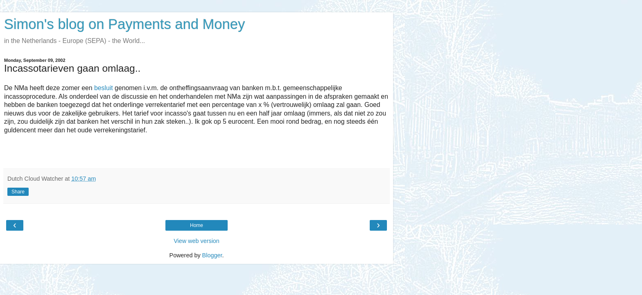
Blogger (212, 255)
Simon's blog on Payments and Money (124, 24)
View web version (196, 241)
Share (18, 192)
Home (196, 225)
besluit (103, 87)
